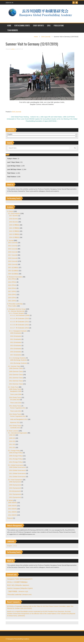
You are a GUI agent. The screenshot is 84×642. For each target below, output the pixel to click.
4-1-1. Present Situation (16, 313)
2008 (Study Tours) (15, 389)
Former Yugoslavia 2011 (18, 408)
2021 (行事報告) (14, 228)
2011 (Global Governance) (17, 473)
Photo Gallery (12, 306)
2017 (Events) (13, 215)
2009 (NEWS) (12, 505)
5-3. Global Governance (15, 465)
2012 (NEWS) (12, 515)
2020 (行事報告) (14, 225)
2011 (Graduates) (15, 339)
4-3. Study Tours (13, 387)
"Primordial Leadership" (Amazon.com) (19, 594)
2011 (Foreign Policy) (16, 459)
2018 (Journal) (12, 258)
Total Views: (11, 173)
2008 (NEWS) (12, 502)
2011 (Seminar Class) (16, 378)
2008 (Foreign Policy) (16, 452)
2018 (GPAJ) (12, 294)
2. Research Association (14, 277)
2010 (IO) (12, 441)
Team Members (12, 30)
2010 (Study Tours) (15, 397)
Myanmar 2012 (15, 422)
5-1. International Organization (17, 433)
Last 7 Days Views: (13, 162)
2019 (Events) (13, 222)
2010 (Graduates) (15, 336)
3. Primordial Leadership (15, 304)
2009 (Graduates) (15, 333)
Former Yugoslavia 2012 (18, 416)
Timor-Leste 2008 (15, 394)
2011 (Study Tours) (15, 406)
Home (36, 36)
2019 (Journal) (45, 36)
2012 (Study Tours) (15, 414)
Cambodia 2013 (15, 428)
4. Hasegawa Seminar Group (16, 309)
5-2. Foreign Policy (14, 450)
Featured (10, 518)
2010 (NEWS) (12, 509)
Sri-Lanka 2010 (15, 399)
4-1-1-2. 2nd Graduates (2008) (19, 315)
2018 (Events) (13, 219)
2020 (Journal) (12, 264)
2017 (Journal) (12, 255)
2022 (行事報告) (14, 231)
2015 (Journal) (12, 249)
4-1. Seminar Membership (16, 311)
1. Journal (10, 240)
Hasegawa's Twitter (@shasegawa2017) (19, 579)
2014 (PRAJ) (12, 282)
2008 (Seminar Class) (16, 368)
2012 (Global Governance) (17, 476)
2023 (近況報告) (13, 274)
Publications (59, 25)
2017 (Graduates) (15, 355)
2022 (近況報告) (13, 270)
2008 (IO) (12, 435)
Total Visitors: (12, 176)
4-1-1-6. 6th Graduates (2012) (19, 325)
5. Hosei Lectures (12, 431)
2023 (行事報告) (14, 234)
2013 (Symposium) (15, 497)
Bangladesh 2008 (15, 391)
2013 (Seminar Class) (16, 384)
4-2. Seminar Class (14, 366)
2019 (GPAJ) (12, 297)
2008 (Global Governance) (17, 467)
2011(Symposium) (15, 491)
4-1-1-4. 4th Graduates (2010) (19, 318)
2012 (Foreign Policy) (16, 462)
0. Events (10, 211)
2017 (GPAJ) (12, 291)
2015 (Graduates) (15, 352)
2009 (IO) (12, 438)
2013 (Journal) (12, 242)
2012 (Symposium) (15, 494)
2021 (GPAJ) (12, 301)
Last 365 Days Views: (14, 169)
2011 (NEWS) (12, 512)
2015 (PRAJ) (12, 285)
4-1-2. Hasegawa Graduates (18, 331)
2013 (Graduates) (15, 345)
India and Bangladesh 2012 (18, 419)
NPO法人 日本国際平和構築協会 (17, 582)
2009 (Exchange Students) (18, 360)
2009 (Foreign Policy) (16, 456)
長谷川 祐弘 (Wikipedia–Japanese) (18, 585)
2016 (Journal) (12, 252)
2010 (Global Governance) (17, 470)
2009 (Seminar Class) (16, 371)
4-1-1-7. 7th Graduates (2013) (19, 328)
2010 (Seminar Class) (16, 374)
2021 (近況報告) (13, 267)
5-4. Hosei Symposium (15, 479)
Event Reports (38, 25)
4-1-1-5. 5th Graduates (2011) (19, 321)
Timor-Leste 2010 (15, 403)
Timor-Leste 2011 (15, 411)
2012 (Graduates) (15, 342)
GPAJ (48, 25)
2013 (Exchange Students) (18, 363)
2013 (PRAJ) (12, 279)
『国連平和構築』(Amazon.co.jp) (17, 591)
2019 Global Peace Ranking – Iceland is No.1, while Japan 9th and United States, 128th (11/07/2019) (42, 117)
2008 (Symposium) (15, 482)
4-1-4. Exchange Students (17, 358)
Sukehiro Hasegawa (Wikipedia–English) (20, 588)
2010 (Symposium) (15, 488)
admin (12, 49)
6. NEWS (10, 500)
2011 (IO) (12, 444)
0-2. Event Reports (14, 213)
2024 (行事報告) (14, 237)
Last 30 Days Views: (14, 166)
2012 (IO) (12, 447)
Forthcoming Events (22, 25)
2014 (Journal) (12, 246)
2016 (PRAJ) (12, 288)
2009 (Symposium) (15, 485)
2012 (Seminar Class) (16, 381)
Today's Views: (12, 158)
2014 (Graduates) (15, 348)
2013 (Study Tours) (15, 425)
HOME (9, 25)
